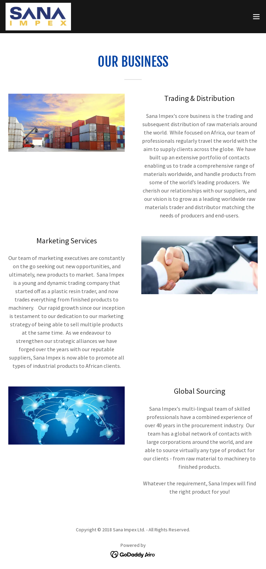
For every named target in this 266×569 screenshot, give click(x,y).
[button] (256, 17)
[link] (38, 16)
